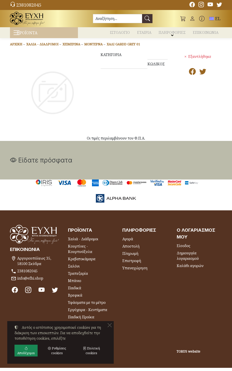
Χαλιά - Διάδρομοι (42, 47)
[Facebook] (192, 5)
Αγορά (127, 242)
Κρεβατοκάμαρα (81, 262)
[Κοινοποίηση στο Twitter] (202, 76)
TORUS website (188, 355)
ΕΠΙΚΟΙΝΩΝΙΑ (205, 33)
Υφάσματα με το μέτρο (87, 305)
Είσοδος (183, 248)
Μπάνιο (74, 283)
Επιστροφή (131, 263)
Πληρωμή (130, 256)
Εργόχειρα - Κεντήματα (87, 312)
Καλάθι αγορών (190, 268)
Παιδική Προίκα (81, 320)
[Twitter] (219, 5)
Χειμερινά (71, 47)
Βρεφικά (75, 298)
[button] (183, 18)
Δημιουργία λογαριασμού (188, 259)
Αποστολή (131, 249)
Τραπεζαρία (78, 276)
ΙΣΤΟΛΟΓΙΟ (120, 33)
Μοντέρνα (93, 47)
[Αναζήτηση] (117, 18)
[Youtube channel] (210, 5)
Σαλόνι (74, 269)
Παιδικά (74, 291)
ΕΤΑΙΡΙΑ (144, 33)
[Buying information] (202, 19)
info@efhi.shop (30, 281)
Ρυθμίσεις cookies (27, 364)
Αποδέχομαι (26, 350)
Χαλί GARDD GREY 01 (123, 47)
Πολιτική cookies (91, 350)
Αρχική (16, 47)
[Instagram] (201, 5)
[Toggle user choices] (192, 19)
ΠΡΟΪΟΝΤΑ (34, 34)
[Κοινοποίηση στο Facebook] (192, 76)
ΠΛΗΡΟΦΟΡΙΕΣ (172, 33)
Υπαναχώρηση (134, 271)
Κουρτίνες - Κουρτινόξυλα (80, 252)
